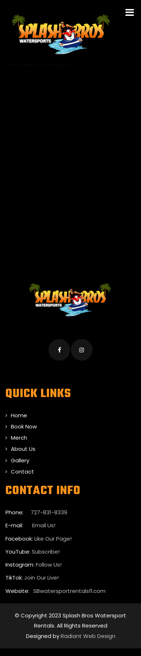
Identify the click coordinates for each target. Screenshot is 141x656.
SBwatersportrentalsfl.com (69, 591)
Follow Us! (48, 564)
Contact (22, 471)
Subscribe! (46, 551)
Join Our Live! (41, 577)
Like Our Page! (53, 538)
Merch (19, 437)
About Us (23, 449)
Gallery (20, 460)
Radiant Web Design (88, 636)
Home (19, 415)
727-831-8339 (49, 512)
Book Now (24, 426)
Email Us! (43, 525)
